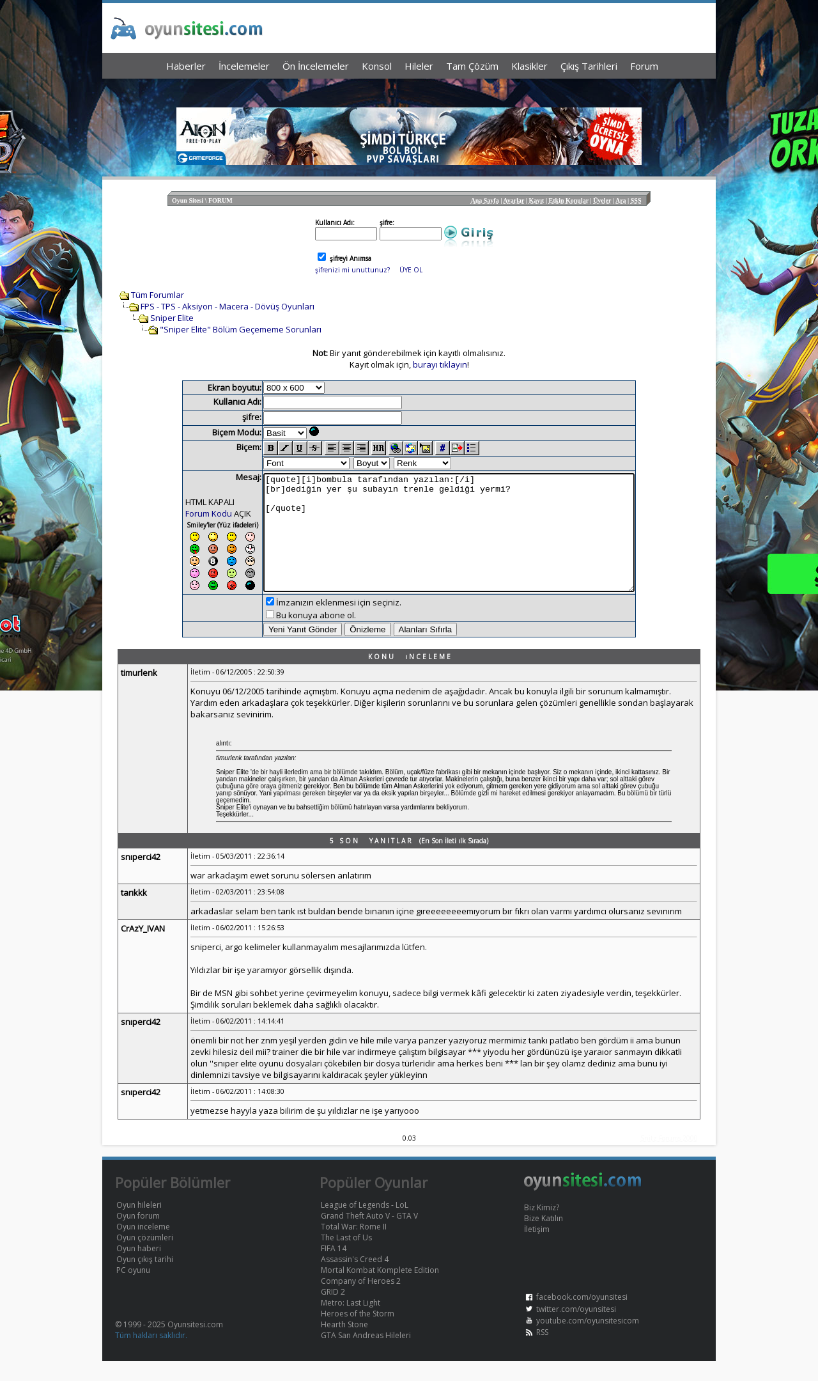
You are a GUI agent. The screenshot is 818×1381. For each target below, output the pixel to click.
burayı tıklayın (440, 364)
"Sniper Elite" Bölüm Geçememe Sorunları (240, 329)
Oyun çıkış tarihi (144, 1279)
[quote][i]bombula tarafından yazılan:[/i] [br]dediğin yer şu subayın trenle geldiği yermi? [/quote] (449, 542)
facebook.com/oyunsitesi (582, 1316)
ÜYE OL (410, 269)
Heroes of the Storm (357, 1333)
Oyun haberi (138, 1268)
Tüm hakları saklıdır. (151, 1355)
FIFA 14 (333, 1268)
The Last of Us (346, 1257)
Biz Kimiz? (541, 1227)
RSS (542, 1351)
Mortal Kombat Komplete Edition (380, 1289)
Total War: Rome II (354, 1246)
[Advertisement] (409, 90)
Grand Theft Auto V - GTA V (369, 1235)
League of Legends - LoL (364, 1224)
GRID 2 (333, 1311)
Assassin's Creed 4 (355, 1279)
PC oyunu (133, 1289)
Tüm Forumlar (157, 294)
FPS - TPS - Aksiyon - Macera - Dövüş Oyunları (227, 306)
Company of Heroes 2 (361, 1300)
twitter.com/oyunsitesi (576, 1328)
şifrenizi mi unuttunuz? (352, 269)
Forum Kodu (186, 513)
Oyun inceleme (143, 1246)
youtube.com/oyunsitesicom (587, 1340)
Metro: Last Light (350, 1322)
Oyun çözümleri (144, 1257)
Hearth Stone (344, 1344)
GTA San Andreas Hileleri (366, 1355)
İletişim (537, 1249)
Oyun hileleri (139, 1224)
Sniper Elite (172, 318)
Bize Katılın (543, 1238)
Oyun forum (138, 1235)
